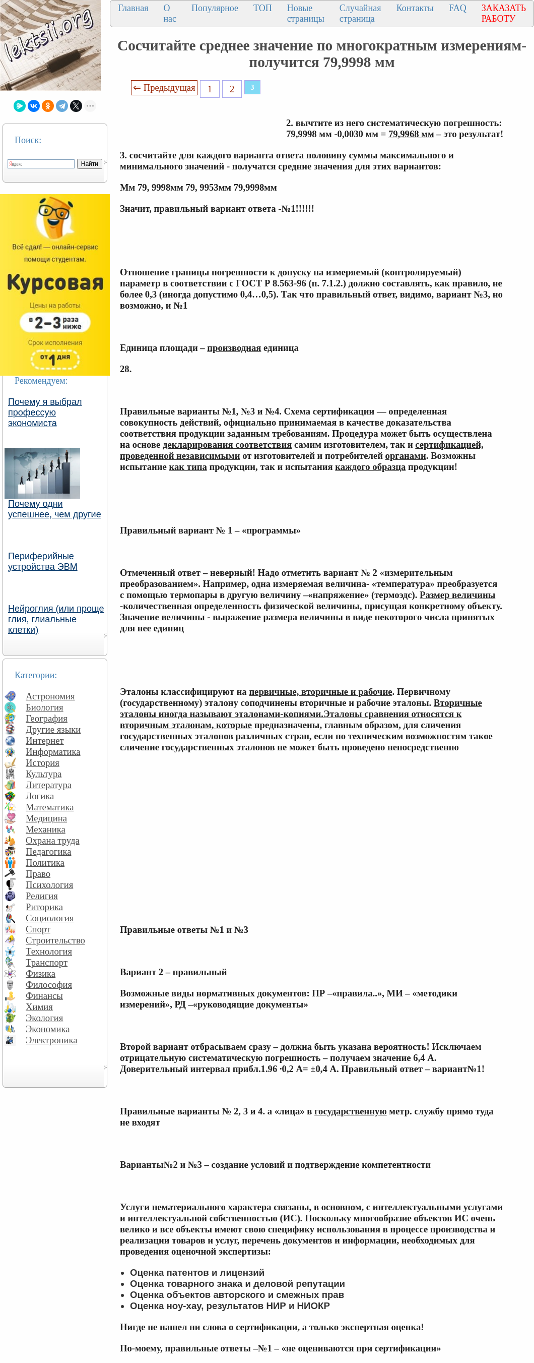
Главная (133, 8)
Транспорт (47, 962)
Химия (39, 1006)
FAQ (457, 8)
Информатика (53, 751)
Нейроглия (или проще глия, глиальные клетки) (56, 619)
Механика (45, 829)
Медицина (46, 818)
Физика (40, 973)
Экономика (48, 1029)
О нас (169, 13)
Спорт (38, 929)
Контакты (415, 8)
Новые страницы (305, 13)
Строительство (55, 940)
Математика (50, 807)
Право (38, 873)
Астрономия (50, 696)
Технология (49, 951)
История (42, 762)
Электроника (52, 1040)
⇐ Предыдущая (164, 87)
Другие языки (53, 729)
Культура (44, 773)
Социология (50, 918)
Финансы (44, 995)
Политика (45, 862)
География (47, 718)
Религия (42, 896)
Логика (40, 796)
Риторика (44, 907)
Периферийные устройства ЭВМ (43, 561)
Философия (49, 984)
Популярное (214, 8)
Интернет (45, 740)
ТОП (262, 8)
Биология (44, 707)
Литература (49, 785)
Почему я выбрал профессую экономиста (45, 412)
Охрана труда (53, 840)
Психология (49, 884)
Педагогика (49, 851)
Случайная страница (360, 13)
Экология (44, 1018)
